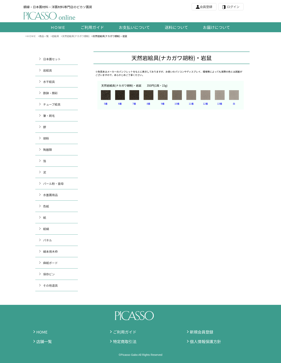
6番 (120, 103)
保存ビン (49, 274)
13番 (219, 103)
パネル (47, 240)
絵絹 (46, 229)
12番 (205, 103)
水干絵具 (49, 82)
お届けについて (216, 27)
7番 (134, 103)
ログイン (233, 6)
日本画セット (52, 59)
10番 (176, 103)
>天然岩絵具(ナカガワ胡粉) (75, 36)
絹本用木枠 (50, 251)
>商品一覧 (43, 36)
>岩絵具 (55, 36)
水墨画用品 (50, 195)
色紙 (46, 206)
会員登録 (206, 6)
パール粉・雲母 (53, 184)
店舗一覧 (44, 341)
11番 (191, 103)
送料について (176, 27)
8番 (148, 103)
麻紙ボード (50, 263)
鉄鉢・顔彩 (50, 93)
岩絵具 (47, 70)
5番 (106, 103)
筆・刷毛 (49, 116)
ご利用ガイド (92, 27)
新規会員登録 (201, 332)
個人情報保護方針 (205, 341)
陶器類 (47, 150)
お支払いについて (134, 27)
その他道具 (50, 285)
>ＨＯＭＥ (30, 36)
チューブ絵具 (51, 104)
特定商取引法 (124, 341)
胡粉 (46, 138)
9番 (163, 103)
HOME (41, 332)
